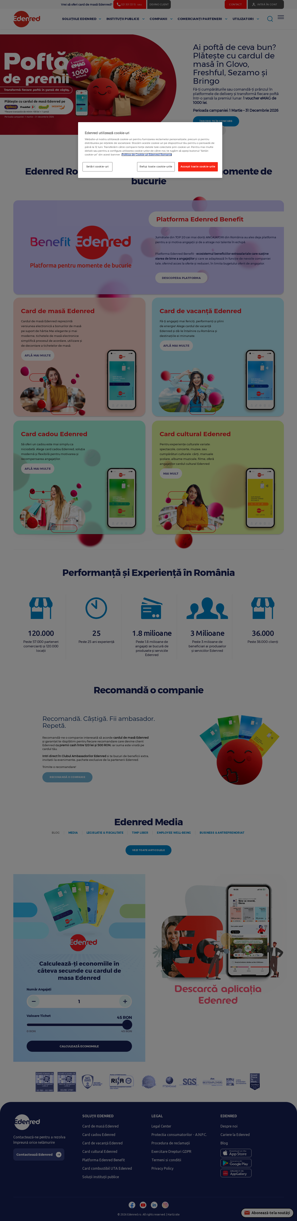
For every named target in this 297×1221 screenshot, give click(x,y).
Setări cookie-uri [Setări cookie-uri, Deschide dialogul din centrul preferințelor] (97, 166)
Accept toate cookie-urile (198, 166)
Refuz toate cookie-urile (156, 166)
